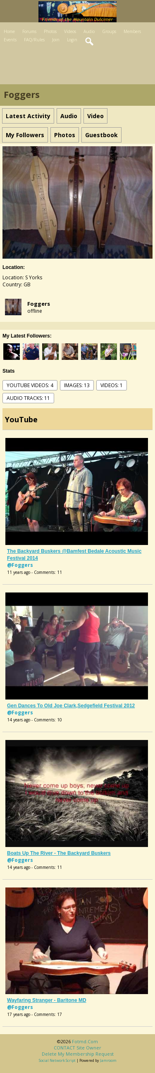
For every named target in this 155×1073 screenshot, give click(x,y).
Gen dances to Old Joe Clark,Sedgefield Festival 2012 (71, 706)
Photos (50, 31)
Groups (109, 31)
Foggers (38, 303)
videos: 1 (111, 385)
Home (9, 31)
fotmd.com (85, 1041)
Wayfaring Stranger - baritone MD (46, 1000)
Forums (29, 31)
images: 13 (77, 385)
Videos (70, 31)
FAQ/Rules (34, 40)
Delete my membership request (78, 1054)
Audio (89, 31)
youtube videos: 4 (30, 385)
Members (132, 31)
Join (56, 40)
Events (10, 40)
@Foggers (20, 565)
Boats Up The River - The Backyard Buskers (59, 853)
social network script (57, 1060)
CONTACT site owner (77, 1047)
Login (72, 40)
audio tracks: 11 (28, 398)
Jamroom (108, 1060)
